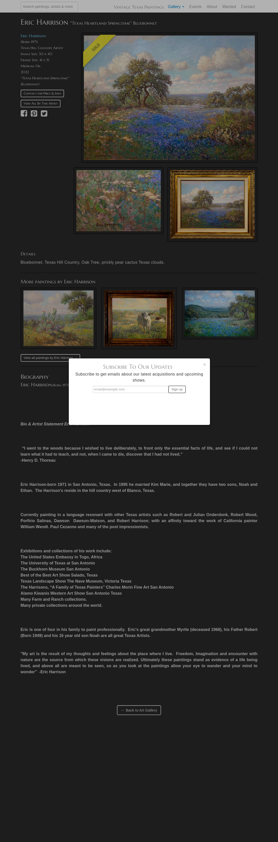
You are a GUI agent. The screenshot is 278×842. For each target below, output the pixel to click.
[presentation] (139, 407)
